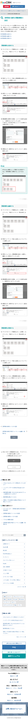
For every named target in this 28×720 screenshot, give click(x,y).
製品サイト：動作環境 (14, 700)
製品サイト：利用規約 (14, 694)
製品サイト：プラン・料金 (14, 688)
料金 (15, 605)
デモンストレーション (18, 596)
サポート (13, 602)
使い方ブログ (14, 682)
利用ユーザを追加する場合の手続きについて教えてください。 (13, 632)
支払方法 (9, 599)
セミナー (9, 596)
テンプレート (7, 602)
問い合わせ (21, 599)
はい (14, 460)
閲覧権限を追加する (6, 34)
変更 (5, 599)
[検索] (25, 535)
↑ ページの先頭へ (23, 199)
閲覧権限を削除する (6, 38)
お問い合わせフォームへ (17, 6)
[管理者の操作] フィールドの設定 (11, 513)
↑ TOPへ (14, 437)
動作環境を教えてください (10, 497)
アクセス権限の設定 (8, 519)
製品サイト (14, 676)
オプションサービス (8, 605)
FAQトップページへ (21, 636)
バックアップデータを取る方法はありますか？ (13, 620)
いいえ (14, 467)
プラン (19, 605)
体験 (5, 596)
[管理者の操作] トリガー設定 (10, 426)
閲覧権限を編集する (6, 36)
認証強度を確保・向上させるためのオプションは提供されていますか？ (13, 624)
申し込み (15, 599)
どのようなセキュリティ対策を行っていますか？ (13, 617)
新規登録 (7, 6)
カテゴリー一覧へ (21, 586)
